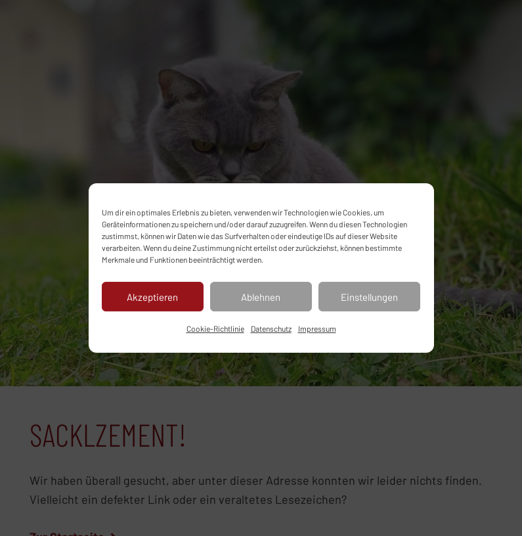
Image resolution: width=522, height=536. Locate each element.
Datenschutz (271, 328)
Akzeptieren (152, 297)
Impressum (317, 328)
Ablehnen (260, 297)
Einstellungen (369, 297)
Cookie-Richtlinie (215, 328)
